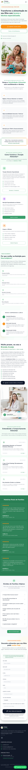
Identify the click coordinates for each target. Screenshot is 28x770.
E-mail (4, 673)
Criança (4, 679)
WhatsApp (5, 666)
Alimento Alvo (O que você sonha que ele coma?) (13, 703)
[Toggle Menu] (26, 2)
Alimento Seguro (6, 691)
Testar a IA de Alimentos (14, 31)
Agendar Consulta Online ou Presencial (13, 382)
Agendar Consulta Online (14, 26)
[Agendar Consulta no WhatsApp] (20, 767)
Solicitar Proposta (14, 243)
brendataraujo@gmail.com (8, 746)
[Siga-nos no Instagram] (2, 738)
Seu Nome (5, 660)
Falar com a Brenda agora (14, 631)
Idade (4, 685)
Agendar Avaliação (14, 217)
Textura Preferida (7, 697)
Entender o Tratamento (14, 190)
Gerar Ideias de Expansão (14, 711)
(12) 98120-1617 (6, 744)
